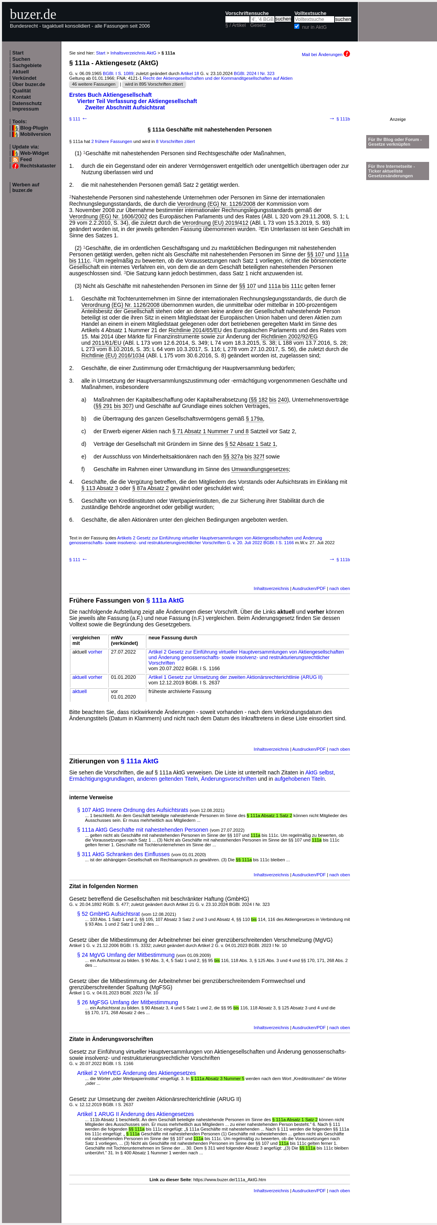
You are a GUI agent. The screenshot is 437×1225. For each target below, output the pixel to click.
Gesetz (258, 25)
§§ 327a (233, 456)
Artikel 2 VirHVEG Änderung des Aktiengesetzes (136, 1073)
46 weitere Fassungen (93, 84)
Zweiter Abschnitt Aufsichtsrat (125, 107)
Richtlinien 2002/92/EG (289, 336)
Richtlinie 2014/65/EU (195, 330)
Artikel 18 (190, 73)
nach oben (339, 588)
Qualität (21, 91)
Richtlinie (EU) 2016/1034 (113, 355)
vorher (95, 652)
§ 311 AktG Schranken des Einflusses (123, 854)
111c (84, 260)
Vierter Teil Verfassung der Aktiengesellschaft (137, 101)
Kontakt (21, 97)
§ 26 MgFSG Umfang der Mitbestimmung (127, 1002)
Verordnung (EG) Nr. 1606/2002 (108, 216)
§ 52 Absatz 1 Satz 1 (250, 444)
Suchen (21, 59)
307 (127, 406)
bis (72, 260)
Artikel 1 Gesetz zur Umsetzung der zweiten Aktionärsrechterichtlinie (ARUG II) (235, 677)
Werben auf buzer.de (25, 187)
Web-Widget (34, 153)
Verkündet (24, 78)
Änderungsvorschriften (228, 779)
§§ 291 (103, 406)
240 (282, 399)
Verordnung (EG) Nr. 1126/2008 (216, 204)
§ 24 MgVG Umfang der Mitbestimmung (126, 955)
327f (258, 456)
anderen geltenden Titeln (167, 779)
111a (343, 254)
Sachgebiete (27, 65)
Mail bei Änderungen (326, 54)
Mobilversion (35, 134)
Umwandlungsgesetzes (260, 469)
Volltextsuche (310, 13)
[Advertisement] (397, 92)
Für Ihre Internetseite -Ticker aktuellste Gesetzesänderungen (391, 171)
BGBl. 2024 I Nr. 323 (254, 73)
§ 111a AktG (165, 600)
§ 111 (78, 118)
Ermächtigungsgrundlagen (101, 779)
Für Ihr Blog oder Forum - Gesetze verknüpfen (395, 142)
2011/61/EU (106, 343)
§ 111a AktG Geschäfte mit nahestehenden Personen (142, 830)
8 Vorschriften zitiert (175, 141)
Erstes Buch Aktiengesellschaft (110, 95)
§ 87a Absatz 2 (150, 488)
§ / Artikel (235, 25)
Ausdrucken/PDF (309, 588)
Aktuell (20, 72)
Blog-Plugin (34, 128)
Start (18, 53)
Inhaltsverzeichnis (271, 588)
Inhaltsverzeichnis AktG (133, 53)
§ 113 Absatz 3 (99, 488)
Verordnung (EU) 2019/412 (215, 223)
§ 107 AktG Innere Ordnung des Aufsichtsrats (132, 810)
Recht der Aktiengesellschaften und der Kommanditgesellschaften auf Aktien (218, 78)
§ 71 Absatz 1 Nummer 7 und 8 (210, 431)
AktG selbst (319, 772)
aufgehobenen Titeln (299, 779)
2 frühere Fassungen (111, 141)
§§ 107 (315, 254)
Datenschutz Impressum (27, 106)
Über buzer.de (28, 84)
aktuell (79, 677)
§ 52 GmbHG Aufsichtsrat (108, 914)
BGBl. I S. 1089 (118, 73)
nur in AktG (314, 27)
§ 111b (339, 118)
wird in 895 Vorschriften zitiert (154, 84)
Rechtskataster (38, 166)
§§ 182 (259, 399)
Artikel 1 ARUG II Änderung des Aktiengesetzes (135, 1114)
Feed (26, 159)
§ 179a (254, 418)
